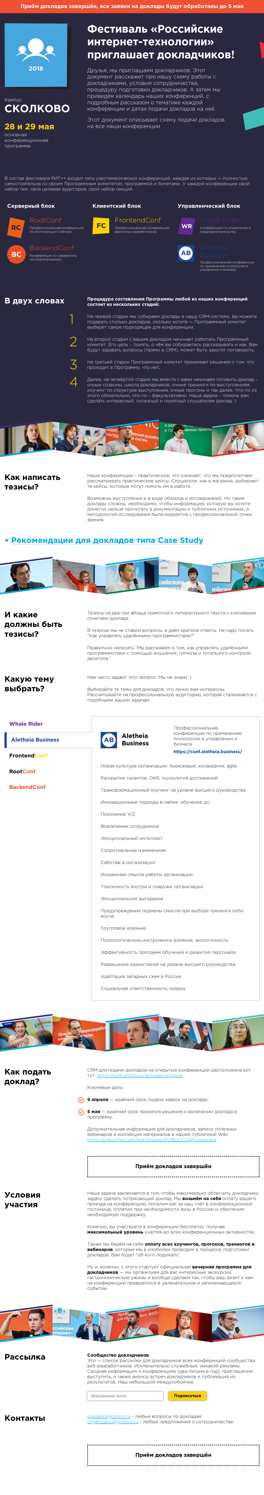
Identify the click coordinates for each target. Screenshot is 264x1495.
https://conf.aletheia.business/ (208, 752)
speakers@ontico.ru (109, 1417)
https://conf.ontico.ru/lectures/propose (140, 1076)
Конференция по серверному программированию (47, 253)
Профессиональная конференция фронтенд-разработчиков (132, 225)
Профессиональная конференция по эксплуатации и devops (47, 225)
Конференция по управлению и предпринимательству (217, 225)
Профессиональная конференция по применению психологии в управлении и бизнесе (217, 258)
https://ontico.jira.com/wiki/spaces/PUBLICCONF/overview (152, 1140)
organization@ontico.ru (112, 1422)
